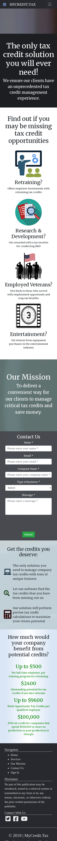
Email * (28, 455)
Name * (28, 442)
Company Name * (28, 468)
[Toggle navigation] (49, 4)
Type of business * (28, 481)
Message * (28, 495)
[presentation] (28, 524)
